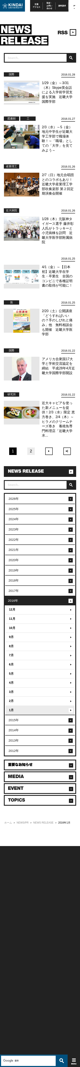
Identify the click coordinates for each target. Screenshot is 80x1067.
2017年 (14, 590)
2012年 (14, 751)
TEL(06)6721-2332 (13, 980)
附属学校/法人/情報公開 (15, 896)
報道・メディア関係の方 (15, 908)
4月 (11, 682)
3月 (11, 692)
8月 (11, 646)
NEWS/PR (23, 822)
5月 (11, 673)
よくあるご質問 (11, 919)
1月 (11, 710)
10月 (12, 628)
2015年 (14, 720)
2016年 (13, 600)
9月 (11, 637)
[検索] (28, 838)
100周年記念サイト (13, 925)
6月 (11, 664)
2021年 (14, 550)
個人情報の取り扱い (49, 902)
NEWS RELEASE (43, 822)
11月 (12, 618)
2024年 (14, 519)
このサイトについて (49, 896)
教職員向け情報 (11, 948)
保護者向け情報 (11, 937)
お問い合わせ (10, 902)
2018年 (14, 580)
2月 (11, 701)
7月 (11, 655)
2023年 (14, 529)
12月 (12, 609)
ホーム (8, 822)
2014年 (14, 730)
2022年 (14, 539)
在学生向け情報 (11, 931)
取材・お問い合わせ (49, 5)
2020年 (14, 560)
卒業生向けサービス (13, 942)
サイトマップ (46, 908)
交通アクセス (36, 5)
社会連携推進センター (14, 954)
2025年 (14, 509)
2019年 (14, 570)
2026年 (14, 498)
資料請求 (62, 6)
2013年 (14, 740)
